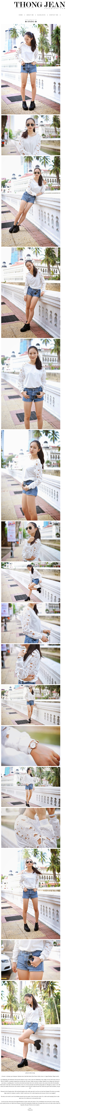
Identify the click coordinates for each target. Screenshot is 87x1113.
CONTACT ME (53, 15)
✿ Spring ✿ (31, 21)
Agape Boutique (48, 1076)
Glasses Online (37, 1076)
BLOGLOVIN (41, 15)
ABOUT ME (30, 15)
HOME (21, 15)
